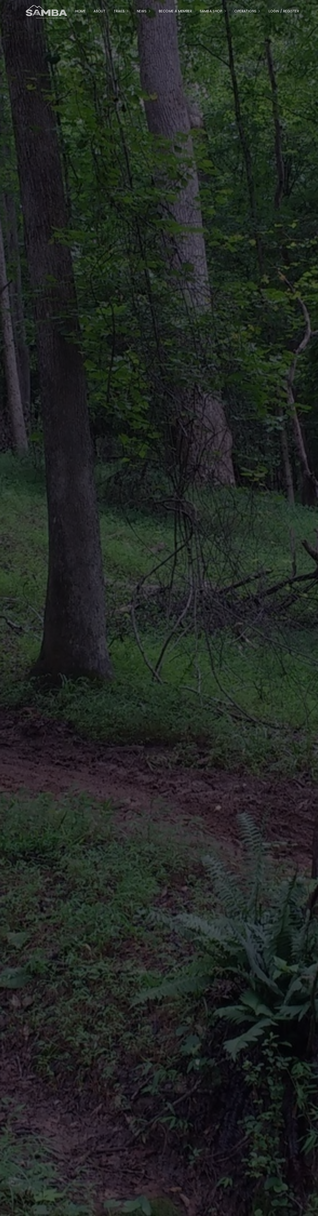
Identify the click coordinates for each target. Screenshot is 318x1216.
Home (80, 11)
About (100, 11)
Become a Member (175, 11)
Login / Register (284, 11)
